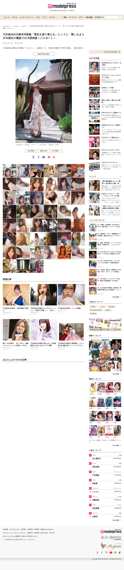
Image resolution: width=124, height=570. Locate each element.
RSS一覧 (52, 532)
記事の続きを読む (44, 54)
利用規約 (23, 529)
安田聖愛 (95, 508)
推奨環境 (30, 529)
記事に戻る (44, 151)
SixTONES (93, 313)
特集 (65, 17)
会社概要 (5, 529)
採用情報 (36, 529)
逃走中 (108, 310)
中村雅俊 (95, 475)
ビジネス (52, 17)
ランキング (72, 17)
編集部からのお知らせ (47, 529)
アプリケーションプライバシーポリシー (14, 532)
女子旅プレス (99, 17)
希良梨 (94, 483)
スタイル (15, 17)
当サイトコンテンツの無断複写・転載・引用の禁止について (20, 536)
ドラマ (80, 17)
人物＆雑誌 (89, 17)
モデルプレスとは (14, 529)
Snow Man (112, 306)
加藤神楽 (95, 500)
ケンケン (95, 492)
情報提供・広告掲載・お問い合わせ (37, 532)
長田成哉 (95, 467)
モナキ (102, 306)
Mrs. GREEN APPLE (96, 310)
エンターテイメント (26, 17)
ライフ (44, 17)
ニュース (6, 17)
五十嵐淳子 (96, 458)
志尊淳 (93, 306)
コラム (38, 17)
